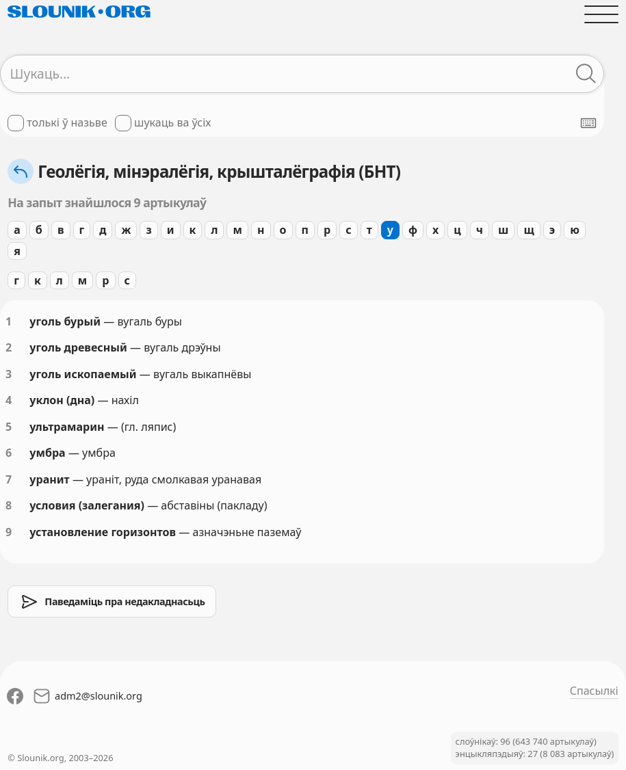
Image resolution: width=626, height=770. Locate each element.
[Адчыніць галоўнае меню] (601, 14)
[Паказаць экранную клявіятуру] (588, 123)
